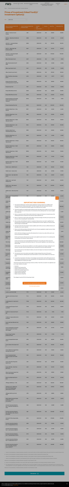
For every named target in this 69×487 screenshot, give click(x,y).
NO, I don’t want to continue (34, 286)
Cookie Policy (15, 485)
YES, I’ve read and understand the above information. (34, 283)
